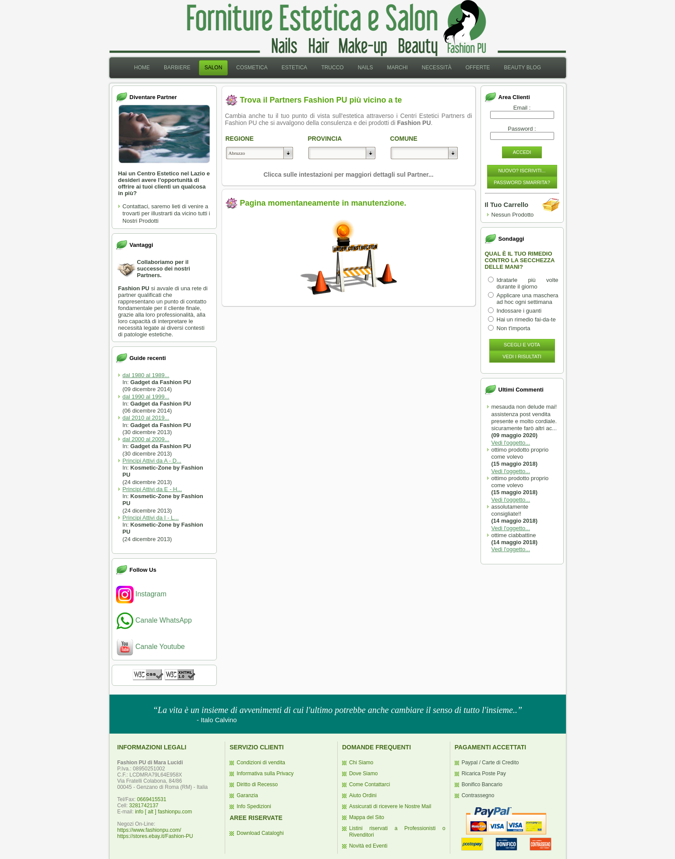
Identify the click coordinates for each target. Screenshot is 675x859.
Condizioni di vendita (261, 762)
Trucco (332, 67)
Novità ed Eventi (368, 846)
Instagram (141, 594)
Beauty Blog (522, 67)
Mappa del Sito (366, 817)
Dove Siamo (363, 773)
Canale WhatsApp (154, 620)
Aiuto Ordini (363, 795)
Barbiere (177, 67)
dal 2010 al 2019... (146, 417)
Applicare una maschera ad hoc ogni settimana (527, 298)
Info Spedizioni (254, 806)
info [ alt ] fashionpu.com (163, 812)
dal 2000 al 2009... (146, 439)
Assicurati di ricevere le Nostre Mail (390, 806)
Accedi (522, 152)
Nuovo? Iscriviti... (521, 170)
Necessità (437, 67)
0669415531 (151, 799)
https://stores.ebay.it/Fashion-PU (155, 836)
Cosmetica (251, 67)
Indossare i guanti (519, 310)
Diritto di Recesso (257, 784)
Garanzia (247, 795)
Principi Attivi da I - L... (151, 517)
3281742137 (144, 805)
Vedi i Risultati (521, 356)
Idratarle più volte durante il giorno (527, 283)
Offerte (478, 67)
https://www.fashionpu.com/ (149, 830)
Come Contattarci (369, 784)
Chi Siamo (361, 762)
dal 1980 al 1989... (146, 375)
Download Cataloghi (260, 833)
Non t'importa (513, 328)
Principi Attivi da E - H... (152, 489)
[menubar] (337, 68)
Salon (214, 67)
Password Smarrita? (522, 182)
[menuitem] (141, 67)
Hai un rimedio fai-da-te (526, 319)
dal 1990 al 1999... (146, 396)
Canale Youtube (150, 646)
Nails (365, 67)
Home (142, 67)
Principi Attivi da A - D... (152, 460)
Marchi (397, 67)
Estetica (294, 67)
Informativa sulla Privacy (265, 773)
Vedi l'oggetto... (510, 442)
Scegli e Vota (522, 344)
